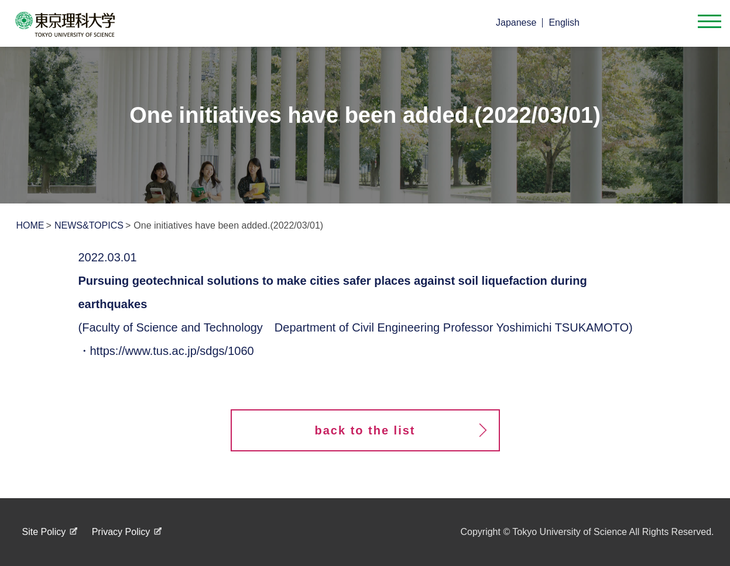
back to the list (364, 430)
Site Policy (44, 532)
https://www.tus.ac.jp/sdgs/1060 (172, 350)
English (564, 22)
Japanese (516, 22)
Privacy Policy (121, 532)
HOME (30, 225)
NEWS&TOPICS (89, 225)
